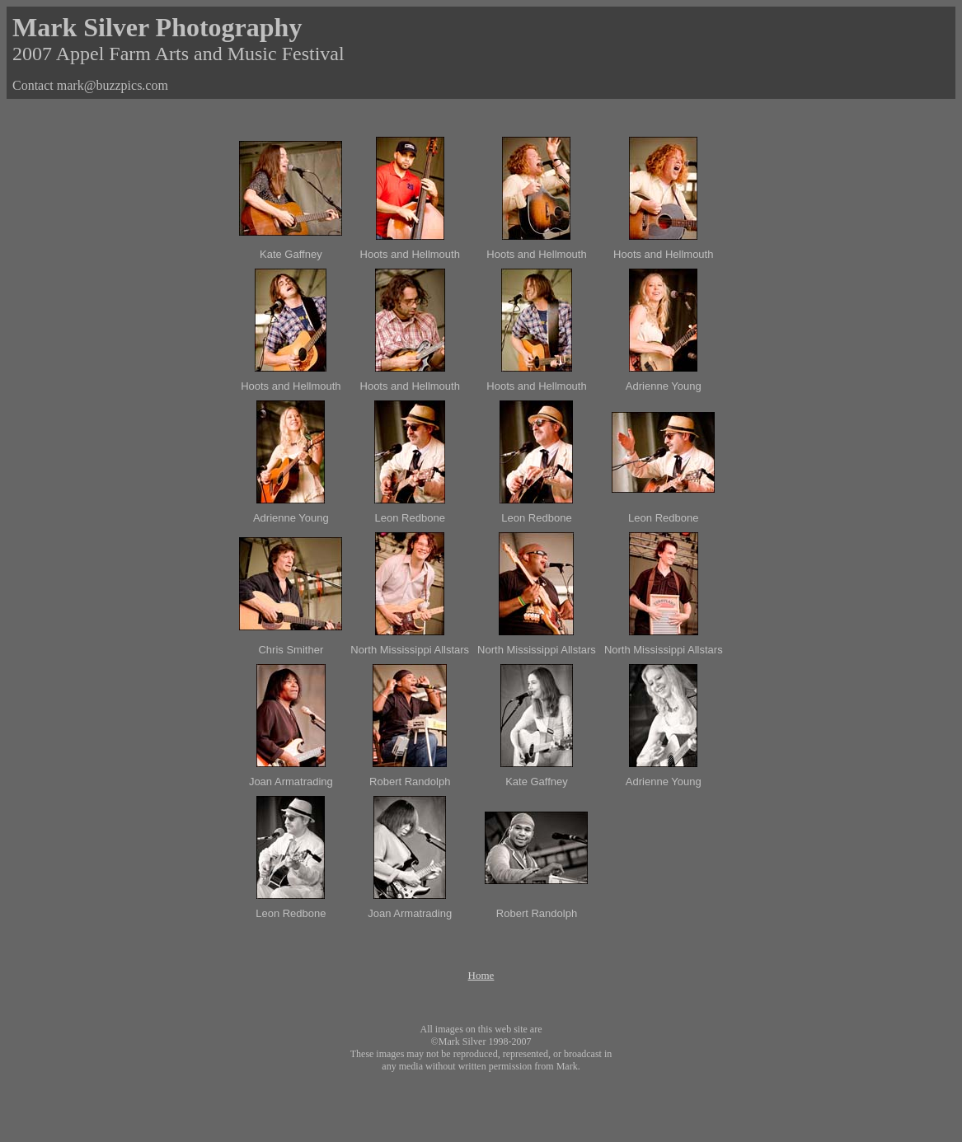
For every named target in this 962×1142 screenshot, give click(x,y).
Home (481, 975)
